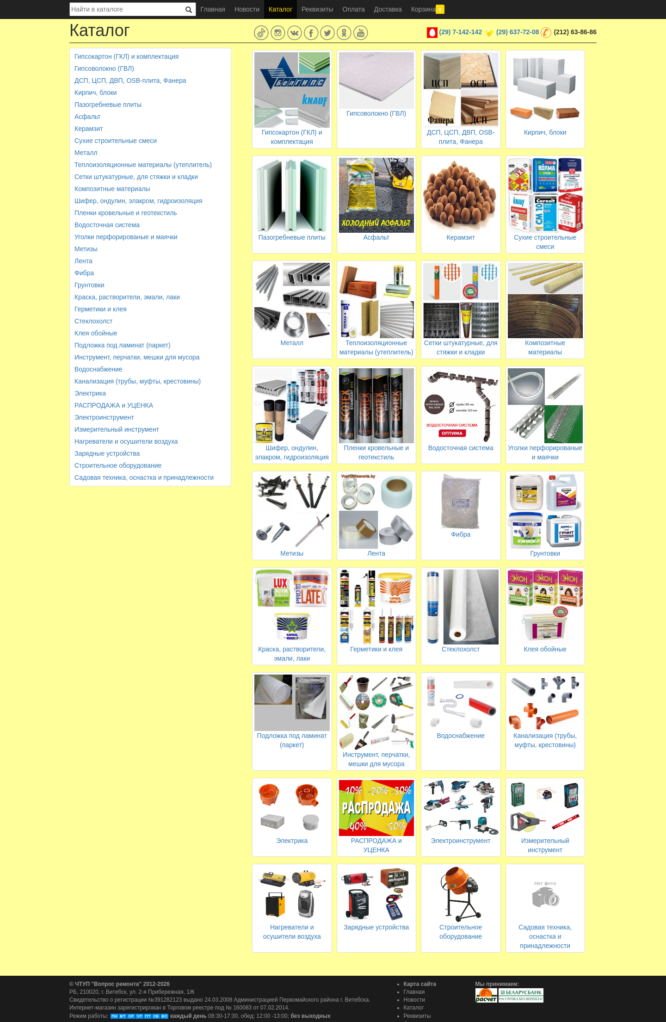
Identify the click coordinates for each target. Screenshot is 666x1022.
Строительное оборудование (117, 465)
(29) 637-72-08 (517, 32)
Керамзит (88, 128)
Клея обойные (95, 333)
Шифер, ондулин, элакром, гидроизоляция (138, 200)
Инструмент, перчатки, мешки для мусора (137, 357)
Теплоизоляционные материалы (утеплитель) (143, 164)
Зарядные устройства (107, 453)
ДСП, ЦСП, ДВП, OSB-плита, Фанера (130, 80)
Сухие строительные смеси (115, 140)
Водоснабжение (98, 369)
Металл (86, 152)
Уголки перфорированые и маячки (126, 237)
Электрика (90, 393)
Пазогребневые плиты (108, 104)
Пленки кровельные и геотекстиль (125, 213)
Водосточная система (107, 225)
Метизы (86, 249)
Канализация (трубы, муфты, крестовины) (137, 381)
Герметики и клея (100, 309)
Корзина (427, 9)
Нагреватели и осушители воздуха (126, 441)
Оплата (354, 9)
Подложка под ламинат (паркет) (122, 345)
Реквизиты (317, 9)
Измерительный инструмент (116, 429)
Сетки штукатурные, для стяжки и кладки (136, 176)
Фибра (84, 273)
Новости (246, 9)
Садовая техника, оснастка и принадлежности (144, 477)
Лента (83, 261)
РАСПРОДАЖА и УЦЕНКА (113, 405)
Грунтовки (89, 285)
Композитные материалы (112, 188)
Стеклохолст (93, 321)
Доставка (388, 9)
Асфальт (87, 116)
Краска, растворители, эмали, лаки (127, 297)
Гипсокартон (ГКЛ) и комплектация (126, 56)
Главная (213, 9)
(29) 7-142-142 (460, 32)
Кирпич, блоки (95, 92)
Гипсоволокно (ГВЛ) (104, 68)
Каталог (280, 9)
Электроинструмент (104, 417)
